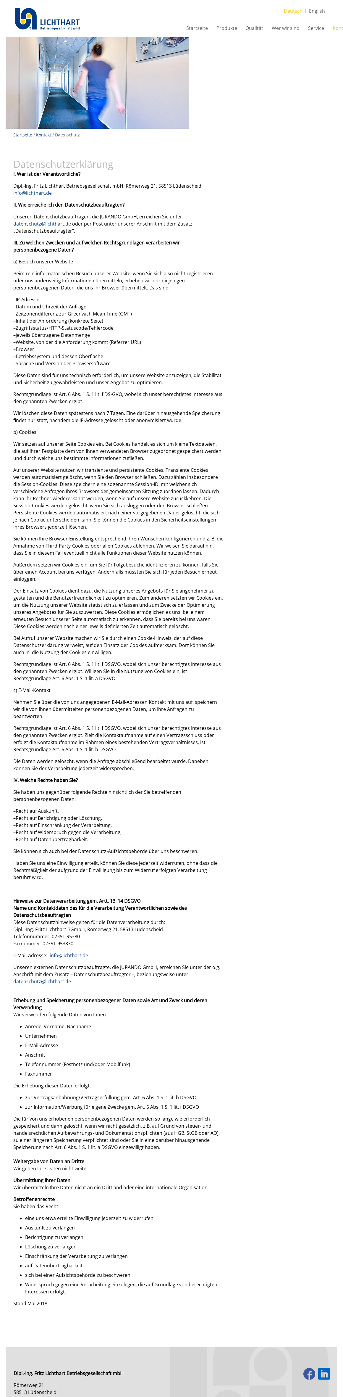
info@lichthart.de (34, 109)
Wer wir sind (260, 29)
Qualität (228, 29)
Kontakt (316, 29)
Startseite (170, 29)
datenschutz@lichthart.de (43, 140)
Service (291, 29)
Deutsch (293, 8)
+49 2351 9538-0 (50, 1323)
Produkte (200, 29)
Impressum (27, 1354)
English (317, 8)
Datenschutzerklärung (70, 1354)
